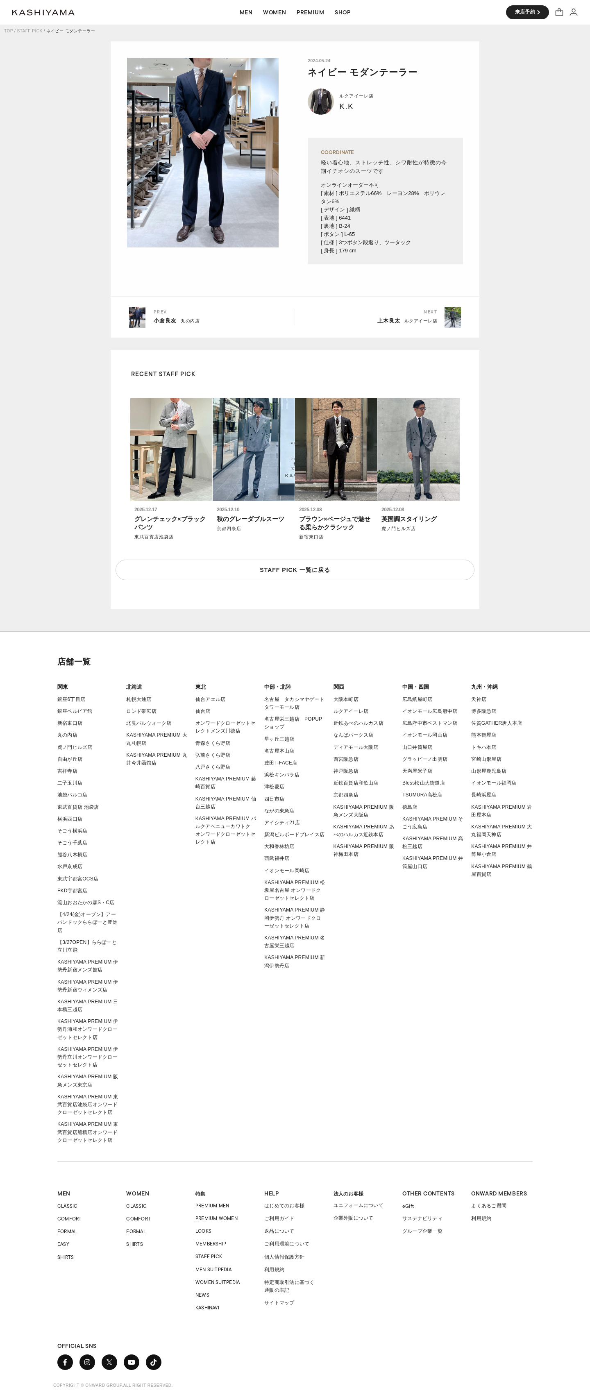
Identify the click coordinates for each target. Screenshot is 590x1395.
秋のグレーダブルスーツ (250, 518)
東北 (200, 687)
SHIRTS (65, 1257)
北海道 (134, 687)
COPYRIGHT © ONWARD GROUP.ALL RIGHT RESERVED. (113, 1385)
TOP (8, 31)
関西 (339, 687)
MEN (63, 1193)
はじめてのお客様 (284, 1206)
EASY (63, 1244)
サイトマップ (279, 1303)
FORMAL (67, 1231)
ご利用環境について (286, 1244)
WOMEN (137, 1193)
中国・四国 (415, 687)
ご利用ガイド (279, 1218)
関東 (62, 687)
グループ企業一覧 (422, 1231)
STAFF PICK (30, 31)
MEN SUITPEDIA (213, 1269)
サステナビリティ (422, 1218)
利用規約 (274, 1270)
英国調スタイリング (409, 518)
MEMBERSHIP (210, 1243)
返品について (279, 1231)
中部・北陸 (277, 687)
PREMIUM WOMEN (216, 1218)
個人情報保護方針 (284, 1257)
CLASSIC (67, 1205)
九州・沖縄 (484, 687)
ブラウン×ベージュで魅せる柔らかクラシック (334, 523)
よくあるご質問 (488, 1206)
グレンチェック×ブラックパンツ (170, 523)
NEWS (202, 1294)
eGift (408, 1205)
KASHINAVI (207, 1307)
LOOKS (203, 1230)
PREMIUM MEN (212, 1205)
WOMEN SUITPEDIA (217, 1282)
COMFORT (69, 1218)
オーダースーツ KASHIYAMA (43, 12)
